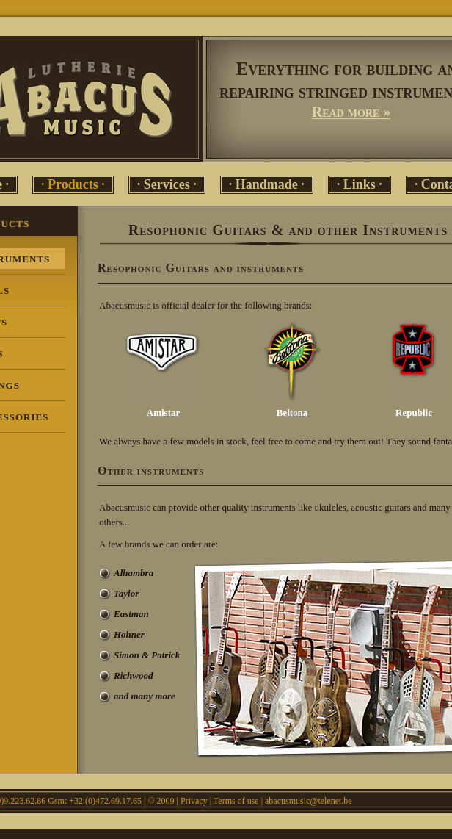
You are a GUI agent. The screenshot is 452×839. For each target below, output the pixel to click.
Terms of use (236, 801)
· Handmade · (267, 184)
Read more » (351, 112)
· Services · (167, 184)
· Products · (73, 184)
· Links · (359, 184)
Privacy (194, 801)
